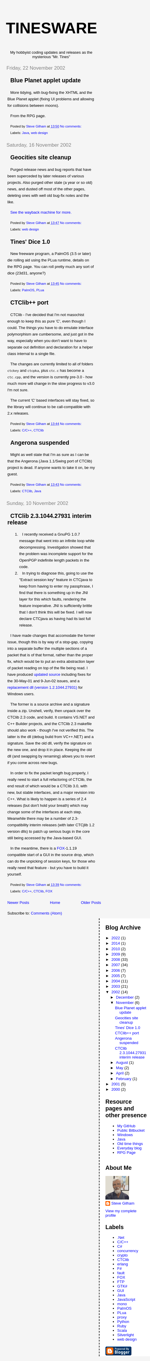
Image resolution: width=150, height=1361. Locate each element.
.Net (120, 1237)
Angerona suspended (39, 442)
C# (119, 1246)
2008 (116, 959)
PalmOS (28, 290)
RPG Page (126, 1152)
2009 (116, 954)
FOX (61, 848)
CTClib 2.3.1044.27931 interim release (130, 1052)
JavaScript (126, 1299)
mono (122, 1304)
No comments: (71, 126)
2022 (116, 938)
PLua (40, 290)
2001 (116, 1084)
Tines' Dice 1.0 (30, 241)
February (124, 1079)
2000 (116, 1089)
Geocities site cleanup (40, 157)
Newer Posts (18, 902)
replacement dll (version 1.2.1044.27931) (42, 687)
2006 (116, 970)
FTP (121, 1282)
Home (55, 902)
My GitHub (126, 1126)
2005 (116, 976)
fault (121, 1273)
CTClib (39, 430)
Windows (125, 1135)
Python (123, 1321)
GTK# (122, 1286)
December (125, 997)
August (122, 1062)
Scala (122, 1330)
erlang (122, 1264)
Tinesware (51, 28)
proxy (122, 1317)
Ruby (121, 1326)
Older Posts (91, 902)
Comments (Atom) (46, 913)
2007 (116, 965)
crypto (122, 1255)
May (120, 1068)
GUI (120, 1290)
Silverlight (125, 1335)
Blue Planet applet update (45, 80)
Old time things (130, 1143)
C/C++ (27, 430)
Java (25, 133)
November (125, 1002)
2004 (116, 981)
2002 (116, 992)
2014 (116, 943)
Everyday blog (129, 1148)
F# (119, 1268)
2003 (116, 986)
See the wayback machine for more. (40, 212)
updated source (47, 674)
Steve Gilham (122, 1203)
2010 (116, 949)
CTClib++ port (29, 302)
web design (39, 133)
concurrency (127, 1251)
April (120, 1073)
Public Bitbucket (131, 1130)
